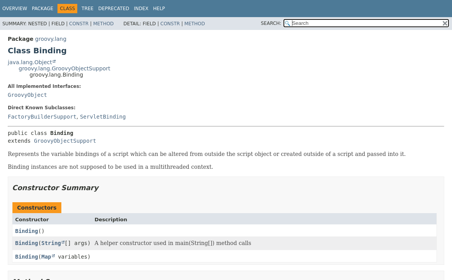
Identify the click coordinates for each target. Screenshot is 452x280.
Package (42, 8)
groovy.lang (50, 39)
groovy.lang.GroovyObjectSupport (64, 68)
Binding (26, 231)
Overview (14, 8)
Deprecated (113, 8)
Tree (88, 8)
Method (103, 23)
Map (46, 257)
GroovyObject (27, 95)
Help (159, 8)
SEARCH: (271, 23)
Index (141, 8)
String (51, 243)
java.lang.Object (30, 62)
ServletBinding (103, 117)
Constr (79, 23)
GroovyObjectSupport (65, 141)
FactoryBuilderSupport (42, 117)
